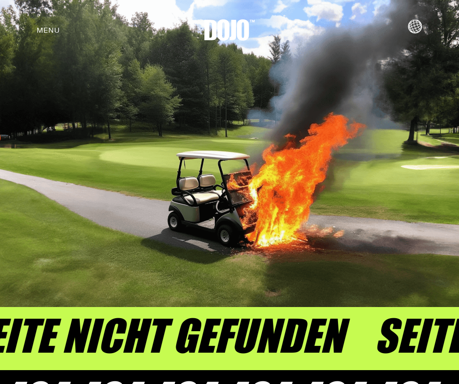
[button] (48, 30)
